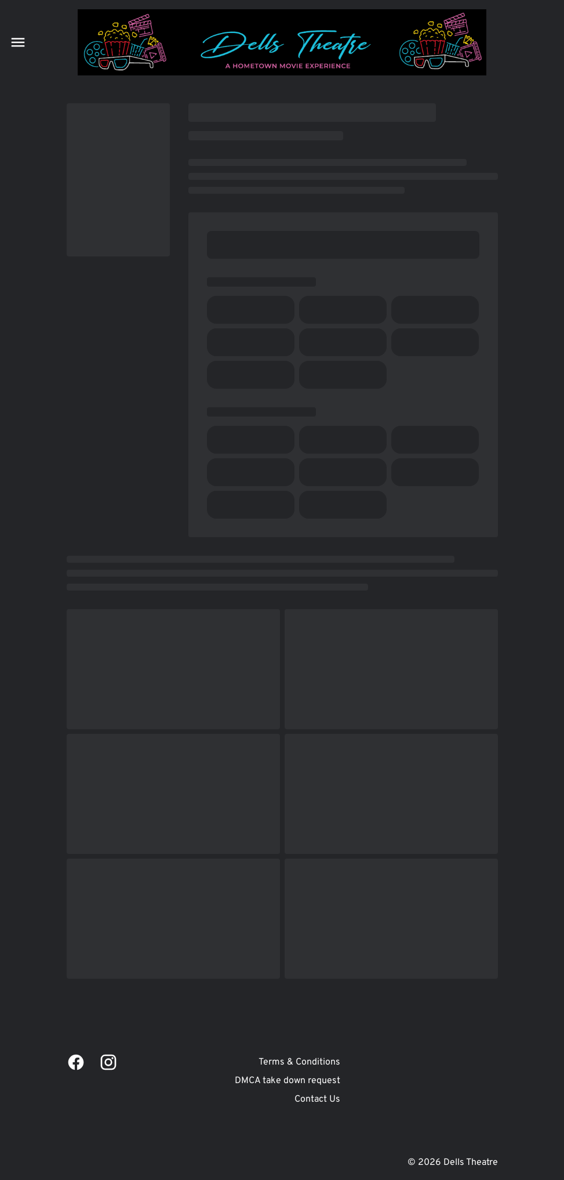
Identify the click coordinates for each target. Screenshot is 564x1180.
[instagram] (108, 1062)
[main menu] (18, 42)
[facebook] (76, 1062)
